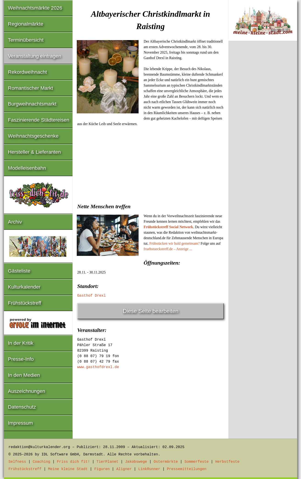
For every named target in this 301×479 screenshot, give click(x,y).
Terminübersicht (26, 40)
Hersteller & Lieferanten (34, 152)
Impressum (20, 423)
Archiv (15, 222)
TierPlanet (107, 462)
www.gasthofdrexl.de (98, 367)
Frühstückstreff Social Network (168, 227)
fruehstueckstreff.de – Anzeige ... (168, 249)
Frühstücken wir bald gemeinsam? (174, 243)
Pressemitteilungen (186, 469)
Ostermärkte (166, 462)
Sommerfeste (196, 462)
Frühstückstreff (24, 303)
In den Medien (24, 375)
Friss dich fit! (73, 462)
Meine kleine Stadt (68, 469)
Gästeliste (19, 271)
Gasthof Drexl (91, 296)
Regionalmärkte (25, 24)
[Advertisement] (150, 163)
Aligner (124, 469)
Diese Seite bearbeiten (150, 311)
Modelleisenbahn (27, 168)
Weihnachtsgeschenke (33, 136)
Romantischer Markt (30, 88)
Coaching (41, 462)
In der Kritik (20, 343)
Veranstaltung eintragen (34, 56)
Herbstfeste (227, 462)
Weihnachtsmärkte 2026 (35, 8)
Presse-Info (21, 359)
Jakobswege (136, 462)
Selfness (17, 462)
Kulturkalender (24, 287)
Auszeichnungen (26, 391)
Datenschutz (22, 407)
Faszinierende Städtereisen (38, 120)
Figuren (101, 469)
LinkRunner (149, 469)
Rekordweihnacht (27, 72)
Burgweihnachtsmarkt (32, 104)
